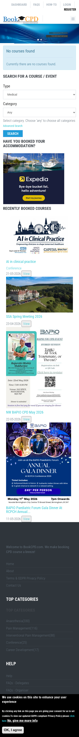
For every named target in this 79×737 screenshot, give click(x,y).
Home (10, 564)
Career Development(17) (22, 650)
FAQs (36, 5)
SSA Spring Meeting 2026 (24, 316)
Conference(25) (16, 642)
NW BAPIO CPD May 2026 (24, 412)
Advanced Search (13, 125)
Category (10, 104)
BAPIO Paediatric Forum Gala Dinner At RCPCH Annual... (34, 510)
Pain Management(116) (21, 628)
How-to (51, 5)
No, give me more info (22, 720)
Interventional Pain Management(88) (30, 635)
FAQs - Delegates (17, 683)
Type (6, 86)
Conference (14, 268)
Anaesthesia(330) (18, 621)
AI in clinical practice (21, 261)
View (26, 274)
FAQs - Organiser (17, 690)
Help (9, 676)
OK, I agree (13, 730)
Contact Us (13, 585)
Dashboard (19, 5)
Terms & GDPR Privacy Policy (25, 578)
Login (67, 5)
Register (70, 9)
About (10, 571)
